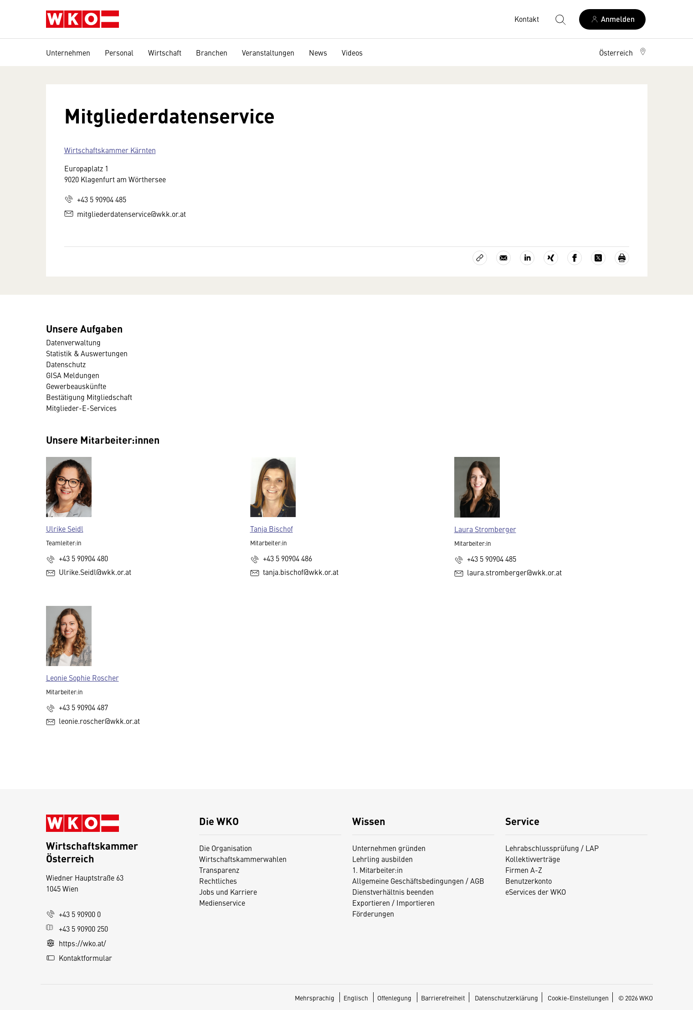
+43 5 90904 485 (95, 199)
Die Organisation (225, 848)
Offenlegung (394, 997)
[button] (623, 52)
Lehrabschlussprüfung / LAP (552, 848)
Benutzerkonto (528, 881)
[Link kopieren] (479, 258)
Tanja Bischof (271, 528)
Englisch (357, 997)
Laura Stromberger (485, 529)
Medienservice (222, 902)
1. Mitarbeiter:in (377, 870)
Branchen (211, 52)
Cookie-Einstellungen (578, 997)
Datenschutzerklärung (506, 997)
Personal (119, 52)
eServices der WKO (535, 892)
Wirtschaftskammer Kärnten (110, 150)
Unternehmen (68, 52)
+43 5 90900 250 (77, 928)
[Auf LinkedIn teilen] (527, 258)
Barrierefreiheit (443, 997)
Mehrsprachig (315, 997)
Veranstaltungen (268, 52)
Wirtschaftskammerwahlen (243, 859)
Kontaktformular (79, 958)
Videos (352, 52)
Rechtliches (218, 881)
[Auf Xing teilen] (551, 258)
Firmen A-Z (523, 870)
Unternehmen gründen (389, 848)
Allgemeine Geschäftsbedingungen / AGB (418, 881)
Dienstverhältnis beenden (393, 892)
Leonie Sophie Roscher (82, 677)
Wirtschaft (164, 52)
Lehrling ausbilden (382, 859)
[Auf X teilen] (598, 258)
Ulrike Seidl (64, 528)
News (318, 52)
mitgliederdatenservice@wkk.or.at (125, 214)
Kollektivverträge (532, 859)
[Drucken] (622, 258)
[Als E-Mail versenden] (503, 258)
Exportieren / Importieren (393, 902)
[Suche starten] (560, 19)
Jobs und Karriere (228, 892)
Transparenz (219, 870)
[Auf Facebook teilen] (574, 258)
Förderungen (373, 913)
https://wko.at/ (76, 943)
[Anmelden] (612, 19)
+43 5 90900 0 (73, 914)
